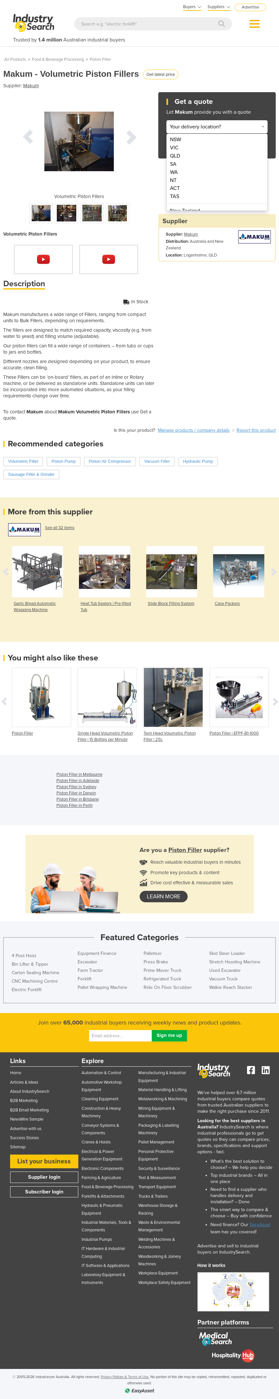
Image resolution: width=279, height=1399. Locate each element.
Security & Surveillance (159, 1168)
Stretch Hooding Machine (234, 962)
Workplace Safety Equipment (164, 1282)
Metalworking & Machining (162, 1099)
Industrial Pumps (97, 1239)
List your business (44, 1161)
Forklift (84, 979)
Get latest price (161, 74)
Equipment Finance (97, 953)
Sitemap (17, 1147)
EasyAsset (260, 1224)
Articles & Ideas (24, 1082)
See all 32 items (59, 527)
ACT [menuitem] (175, 188)
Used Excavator (225, 970)
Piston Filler (100, 59)
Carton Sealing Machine (35, 972)
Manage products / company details (194, 430)
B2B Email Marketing (29, 1110)
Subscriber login (44, 1192)
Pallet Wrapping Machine (102, 987)
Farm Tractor (90, 970)
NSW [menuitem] (175, 139)
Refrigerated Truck (162, 979)
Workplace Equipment (158, 1273)
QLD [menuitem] (175, 156)
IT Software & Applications (106, 1265)
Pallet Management (156, 1142)
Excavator (87, 962)
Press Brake (156, 962)
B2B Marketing (24, 1100)
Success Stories (24, 1138)
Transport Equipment (157, 1187)
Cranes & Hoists (96, 1142)
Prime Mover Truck (162, 970)
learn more (163, 896)
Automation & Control (101, 1072)
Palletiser (153, 953)
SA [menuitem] (173, 164)
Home (15, 1072)
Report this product (256, 430)
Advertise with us (25, 1128)
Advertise (250, 7)
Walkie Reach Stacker (230, 987)
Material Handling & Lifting (162, 1089)
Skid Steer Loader (227, 953)
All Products (15, 59)
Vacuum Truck (223, 979)
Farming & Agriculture (101, 1177)
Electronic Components (103, 1168)
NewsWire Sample (26, 1119)
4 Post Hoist (24, 955)
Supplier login (44, 1177)
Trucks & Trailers (153, 1196)
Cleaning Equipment (100, 1099)
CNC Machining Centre (35, 981)
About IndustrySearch (29, 1091)
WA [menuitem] (174, 172)
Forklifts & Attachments (103, 1196)
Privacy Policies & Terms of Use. (125, 1377)
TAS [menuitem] (174, 196)
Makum (31, 86)
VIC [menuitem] (174, 147)
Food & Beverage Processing (58, 59)
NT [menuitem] (173, 180)
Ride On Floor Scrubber (168, 987)
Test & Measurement (157, 1177)
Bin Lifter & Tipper (30, 964)
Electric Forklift (26, 989)
